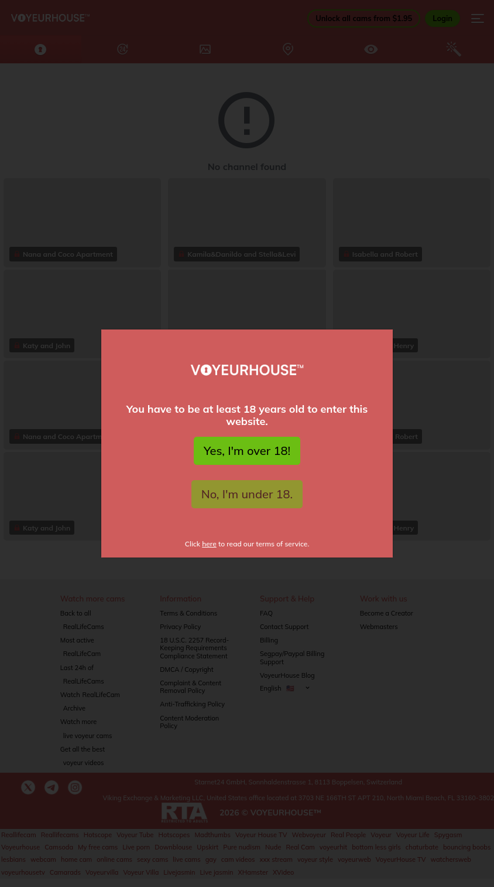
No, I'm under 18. (247, 494)
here (209, 543)
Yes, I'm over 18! (247, 450)
